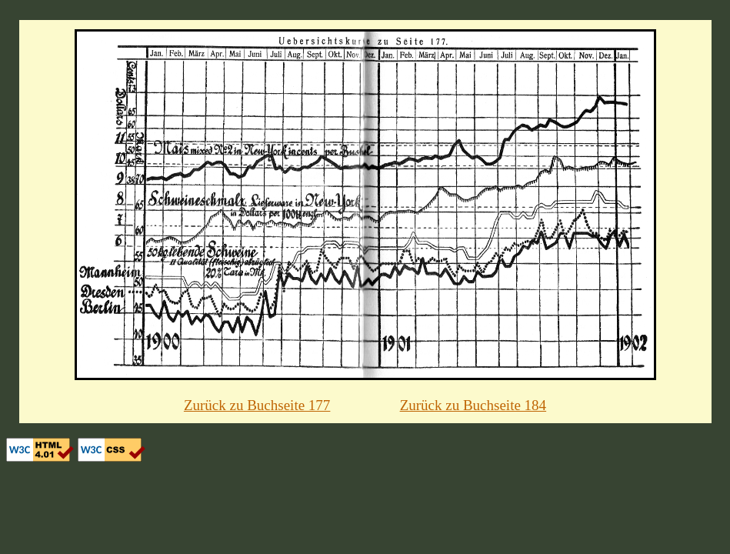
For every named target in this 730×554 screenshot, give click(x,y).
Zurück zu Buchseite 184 (473, 405)
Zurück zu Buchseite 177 (257, 405)
